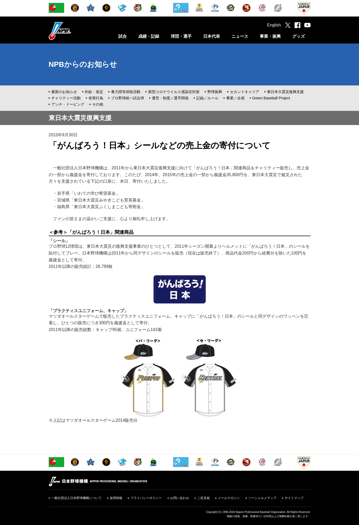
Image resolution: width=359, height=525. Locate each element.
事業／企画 (235, 98)
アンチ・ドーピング (67, 104)
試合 (122, 36)
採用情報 (116, 498)
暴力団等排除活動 (125, 92)
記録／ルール (207, 98)
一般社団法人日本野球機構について (76, 498)
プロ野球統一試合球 (127, 98)
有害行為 (96, 98)
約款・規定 (94, 92)
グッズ (298, 36)
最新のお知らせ (64, 92)
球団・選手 (181, 36)
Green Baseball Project (271, 98)
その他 (97, 104)
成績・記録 (148, 36)
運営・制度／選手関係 (170, 98)
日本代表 (211, 36)
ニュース (239, 36)
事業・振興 (270, 36)
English (274, 25)
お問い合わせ (179, 498)
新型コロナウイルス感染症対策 (174, 92)
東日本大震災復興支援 (285, 92)
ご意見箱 (203, 498)
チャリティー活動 (66, 98)
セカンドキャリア (244, 92)
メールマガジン (229, 498)
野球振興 (214, 92)
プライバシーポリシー (146, 498)
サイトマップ (294, 498)
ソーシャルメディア (262, 498)
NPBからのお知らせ (83, 64)
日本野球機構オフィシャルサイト (73, 30)
